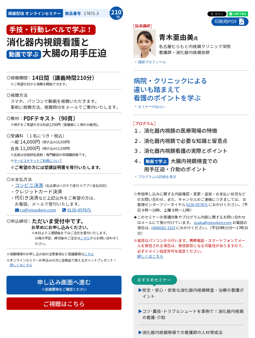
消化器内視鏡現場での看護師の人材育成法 (182, 332)
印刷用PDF (230, 21)
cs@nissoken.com (38, 210)
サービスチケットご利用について (38, 160)
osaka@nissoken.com (213, 222)
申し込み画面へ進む (64, 285)
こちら (85, 237)
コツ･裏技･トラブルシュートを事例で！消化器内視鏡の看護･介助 (193, 314)
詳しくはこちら (21, 265)
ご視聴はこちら (64, 303)
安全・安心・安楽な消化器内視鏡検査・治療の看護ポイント (193, 292)
